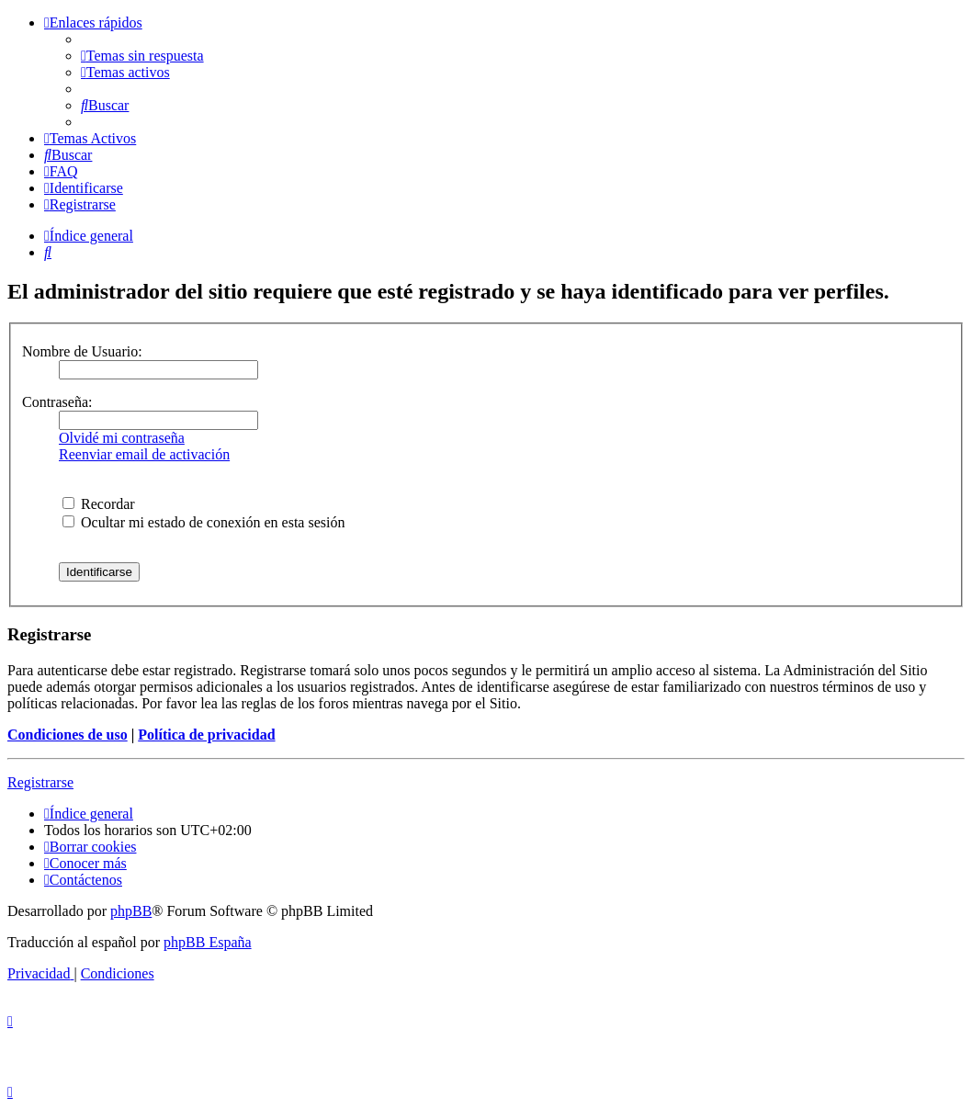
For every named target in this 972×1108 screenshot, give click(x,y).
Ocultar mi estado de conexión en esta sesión (203, 522)
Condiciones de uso (67, 734)
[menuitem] (142, 55)
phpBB (131, 911)
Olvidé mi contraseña (122, 438)
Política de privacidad (206, 734)
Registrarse (40, 782)
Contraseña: (57, 402)
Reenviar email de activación (144, 454)
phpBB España (208, 942)
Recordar (98, 504)
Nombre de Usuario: (82, 351)
